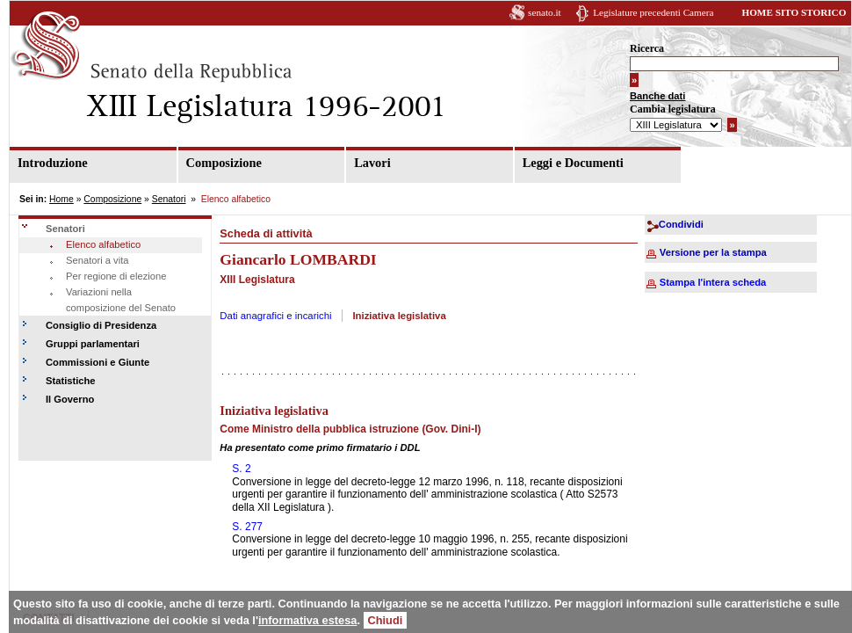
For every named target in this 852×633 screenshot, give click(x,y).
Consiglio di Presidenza (101, 325)
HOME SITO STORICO (793, 12)
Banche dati (657, 96)
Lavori (372, 163)
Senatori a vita (97, 260)
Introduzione (53, 163)
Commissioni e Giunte (97, 362)
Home (61, 199)
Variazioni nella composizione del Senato (121, 300)
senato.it (544, 12)
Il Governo (70, 399)
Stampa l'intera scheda (713, 282)
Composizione (224, 163)
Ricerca (647, 48)
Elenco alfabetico (103, 244)
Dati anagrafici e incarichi (275, 315)
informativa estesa (307, 620)
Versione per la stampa (713, 252)
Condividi (681, 224)
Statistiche (71, 380)
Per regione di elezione (116, 276)
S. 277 (247, 526)
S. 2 (241, 468)
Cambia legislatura (673, 109)
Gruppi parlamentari (93, 343)
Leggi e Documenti (573, 163)
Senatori (169, 199)
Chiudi (385, 620)
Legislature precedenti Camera (653, 12)
